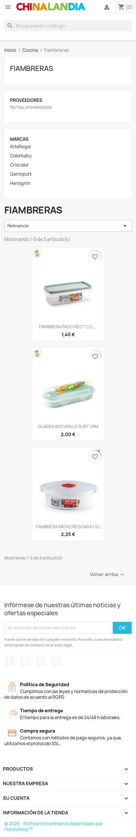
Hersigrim (20, 183)
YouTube (41, 661)
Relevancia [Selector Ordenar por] (68, 225)
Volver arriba (108, 574)
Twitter (25, 661)
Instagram (56, 661)
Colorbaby (21, 156)
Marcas (19, 139)
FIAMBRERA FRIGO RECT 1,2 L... (68, 326)
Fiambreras (31, 68)
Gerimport (20, 174)
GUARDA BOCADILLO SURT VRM (68, 426)
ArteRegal (20, 147)
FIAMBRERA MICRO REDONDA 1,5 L (68, 526)
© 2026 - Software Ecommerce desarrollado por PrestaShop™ (53, 826)
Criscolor (19, 165)
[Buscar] (68, 25)
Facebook (9, 661)
